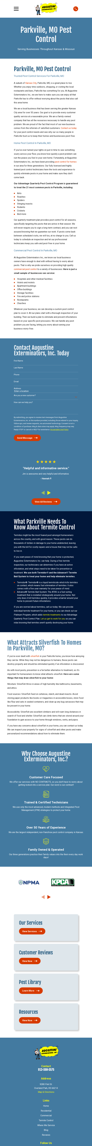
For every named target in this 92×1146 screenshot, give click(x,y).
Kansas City (31, 83)
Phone (16, 375)
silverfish (34, 656)
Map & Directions (46, 1092)
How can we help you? (23, 402)
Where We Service (46, 1125)
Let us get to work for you (53, 618)
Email (16, 381)
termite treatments (51, 614)
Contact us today (69, 128)
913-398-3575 (46, 1069)
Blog (46, 1130)
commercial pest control (25, 269)
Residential (46, 1110)
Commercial (46, 1115)
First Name (18, 361)
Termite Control (46, 1120)
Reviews (46, 1135)
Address (17, 388)
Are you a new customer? (25, 395)
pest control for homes (66, 161)
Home (46, 1106)
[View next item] (49, 493)
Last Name (18, 368)
